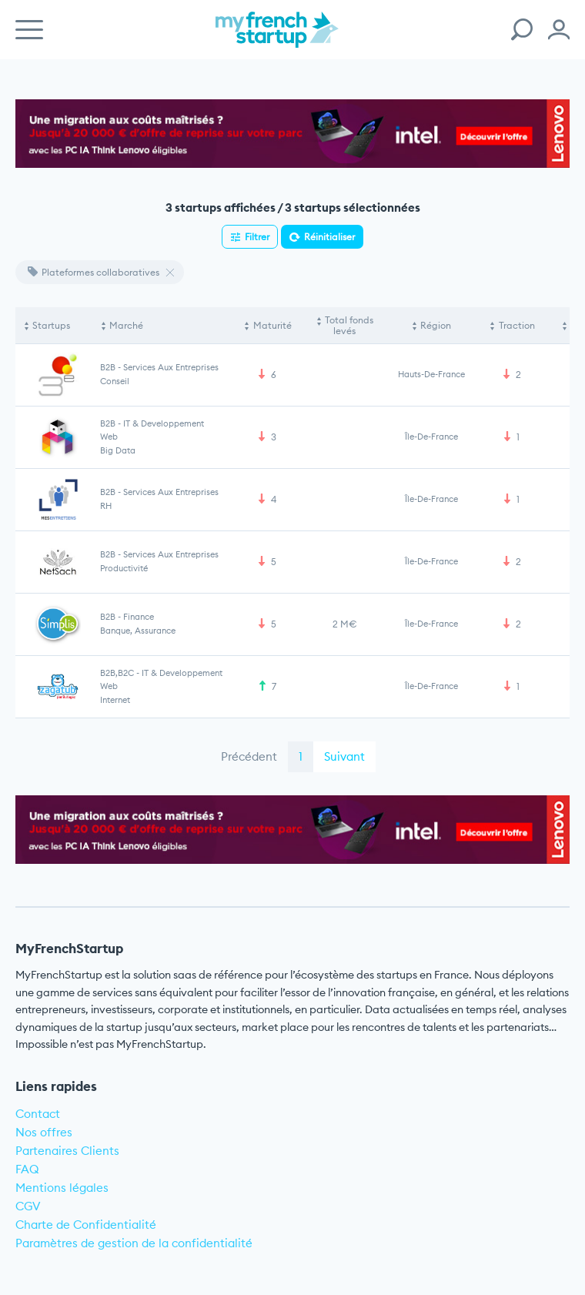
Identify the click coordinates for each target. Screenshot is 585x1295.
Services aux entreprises (171, 367)
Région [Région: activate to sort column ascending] (435, 325)
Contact (37, 1113)
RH (106, 505)
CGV (28, 1206)
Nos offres (43, 1132)
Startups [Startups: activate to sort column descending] (51, 325)
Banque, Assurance (138, 630)
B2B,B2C (117, 673)
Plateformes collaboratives (93, 272)
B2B (107, 367)
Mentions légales (62, 1187)
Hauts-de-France (431, 374)
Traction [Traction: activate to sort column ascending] (517, 325)
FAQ (27, 1169)
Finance (138, 616)
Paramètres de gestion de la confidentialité (133, 1243)
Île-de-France (431, 436)
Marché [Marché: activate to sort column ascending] (126, 325)
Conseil (114, 381)
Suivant (344, 756)
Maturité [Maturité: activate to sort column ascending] (272, 325)
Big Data (117, 450)
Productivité (124, 568)
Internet (115, 699)
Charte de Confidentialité (85, 1224)
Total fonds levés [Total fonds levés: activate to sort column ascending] (349, 325)
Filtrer (257, 237)
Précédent (249, 756)
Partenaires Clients (67, 1150)
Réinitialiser (329, 237)
